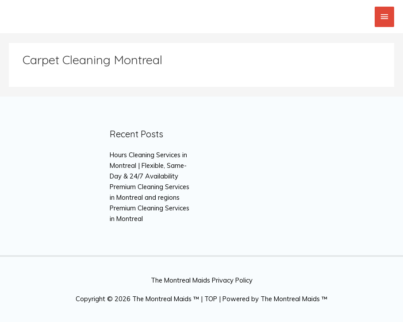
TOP (210, 299)
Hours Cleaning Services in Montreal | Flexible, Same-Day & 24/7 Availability (148, 165)
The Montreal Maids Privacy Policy (202, 280)
